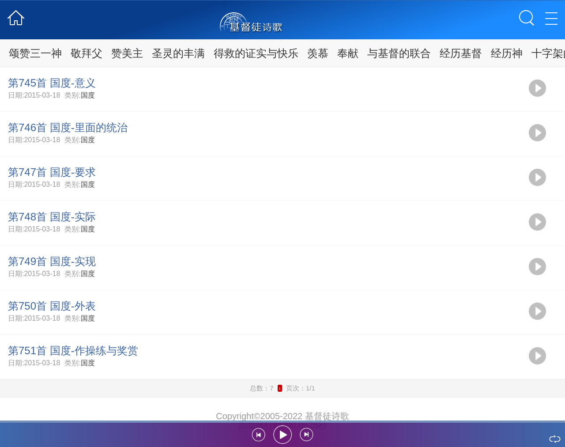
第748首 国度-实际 (52, 217)
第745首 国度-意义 (52, 83)
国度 (88, 95)
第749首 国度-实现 (52, 261)
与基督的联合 (399, 53)
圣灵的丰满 (178, 53)
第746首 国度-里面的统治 (68, 127)
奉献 (347, 53)
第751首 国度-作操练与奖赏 (73, 350)
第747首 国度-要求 (52, 172)
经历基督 (461, 53)
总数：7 (261, 388)
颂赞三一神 (35, 53)
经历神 (507, 53)
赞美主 (127, 53)
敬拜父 (86, 53)
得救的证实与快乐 (256, 53)
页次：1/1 (300, 388)
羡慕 (317, 53)
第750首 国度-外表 (52, 306)
